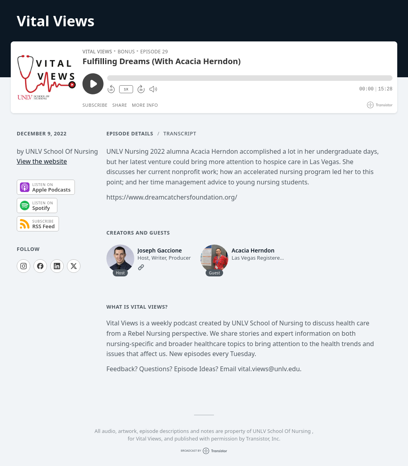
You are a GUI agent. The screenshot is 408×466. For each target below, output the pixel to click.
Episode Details (129, 133)
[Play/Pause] (46, 77)
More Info (145, 105)
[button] (249, 78)
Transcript (179, 133)
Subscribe (95, 105)
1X (126, 89)
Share (119, 105)
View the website (42, 161)
